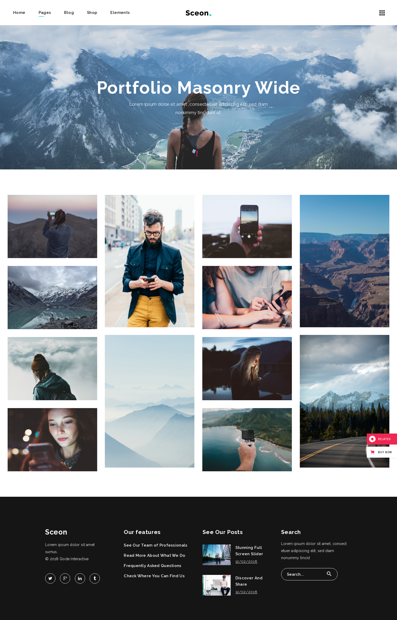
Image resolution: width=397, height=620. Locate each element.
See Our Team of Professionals (155, 545)
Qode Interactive (74, 559)
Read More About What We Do (154, 555)
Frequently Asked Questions (152, 565)
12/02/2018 (246, 561)
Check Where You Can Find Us (154, 576)
